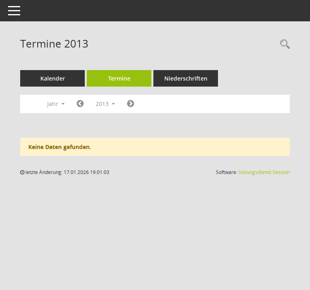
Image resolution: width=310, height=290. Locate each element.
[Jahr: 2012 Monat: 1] (80, 104)
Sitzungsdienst (264, 172)
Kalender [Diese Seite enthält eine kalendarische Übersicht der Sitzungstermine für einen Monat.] (52, 78)
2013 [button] (105, 104)
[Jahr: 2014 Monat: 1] (130, 104)
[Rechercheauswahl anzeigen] (283, 44)
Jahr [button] (56, 104)
